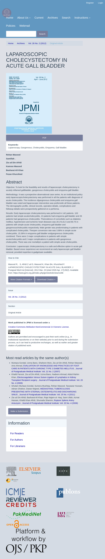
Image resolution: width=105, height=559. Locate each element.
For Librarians (17, 446)
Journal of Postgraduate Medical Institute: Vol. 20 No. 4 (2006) (50, 403)
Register (90, 3)
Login (100, 3)
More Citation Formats (21, 279)
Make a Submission (19, 411)
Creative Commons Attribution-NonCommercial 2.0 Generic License (38, 327)
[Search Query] (21, 34)
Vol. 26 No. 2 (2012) (37, 43)
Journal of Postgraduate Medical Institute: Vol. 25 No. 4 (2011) (47, 394)
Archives (53, 17)
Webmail (24, 25)
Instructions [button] (82, 17)
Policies (10, 25)
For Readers (17, 433)
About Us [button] (23, 17)
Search (66, 17)
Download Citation (46, 279)
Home (9, 17)
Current (38, 17)
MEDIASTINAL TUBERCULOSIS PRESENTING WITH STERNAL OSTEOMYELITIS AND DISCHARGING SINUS (43, 392)
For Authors (16, 439)
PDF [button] (44, 138)
